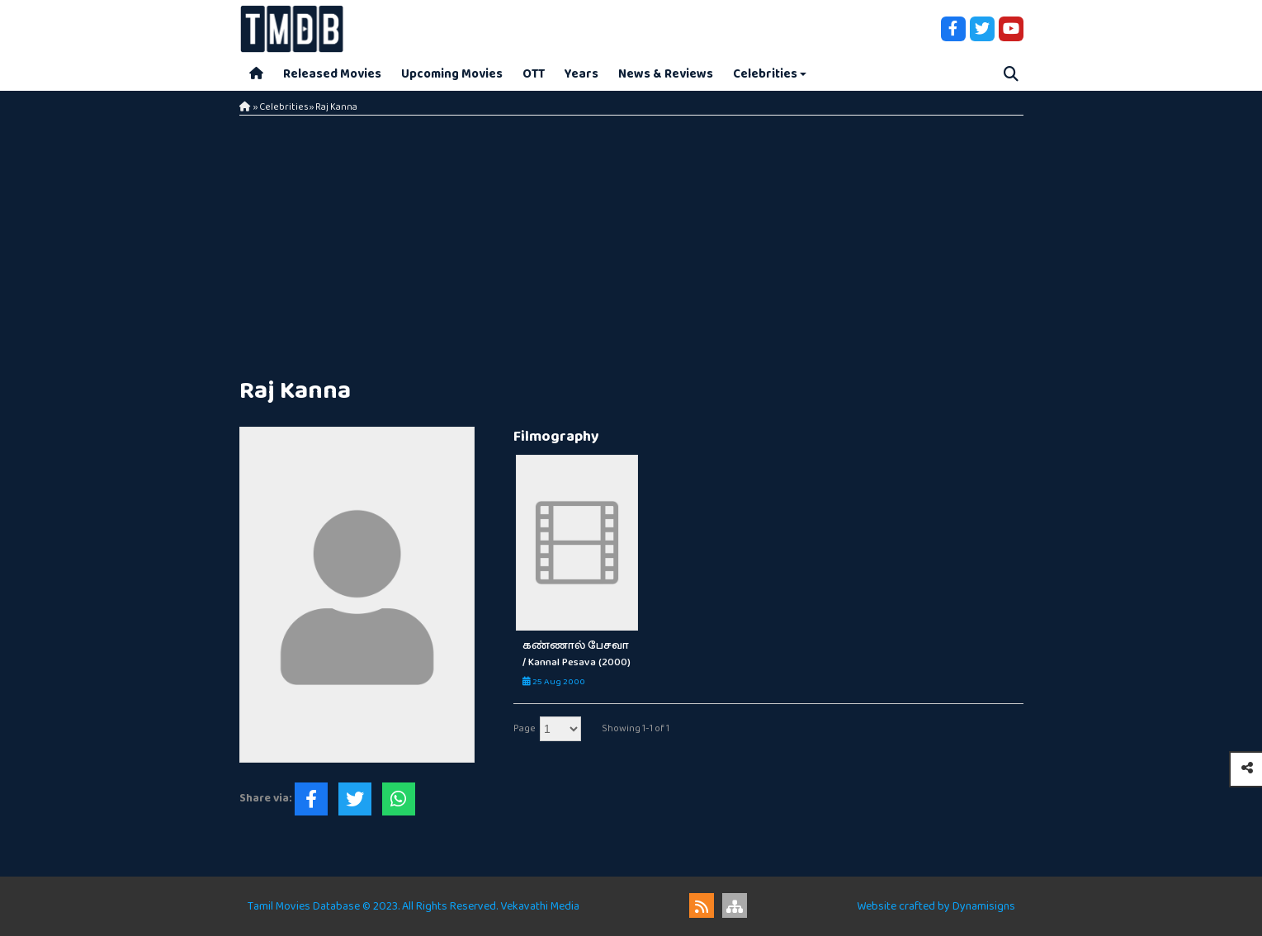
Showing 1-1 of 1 (635, 728)
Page (524, 728)
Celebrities (765, 73)
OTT (533, 73)
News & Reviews (665, 73)
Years (581, 73)
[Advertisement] (631, 239)
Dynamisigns (983, 906)
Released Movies (332, 73)
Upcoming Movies (452, 73)
